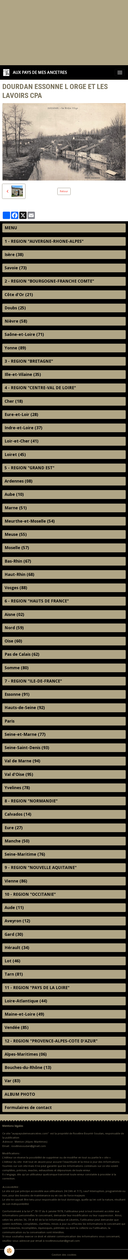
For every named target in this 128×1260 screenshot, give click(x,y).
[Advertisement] (64, 32)
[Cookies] (9, 1251)
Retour (64, 191)
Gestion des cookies (64, 1255)
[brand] (35, 72)
